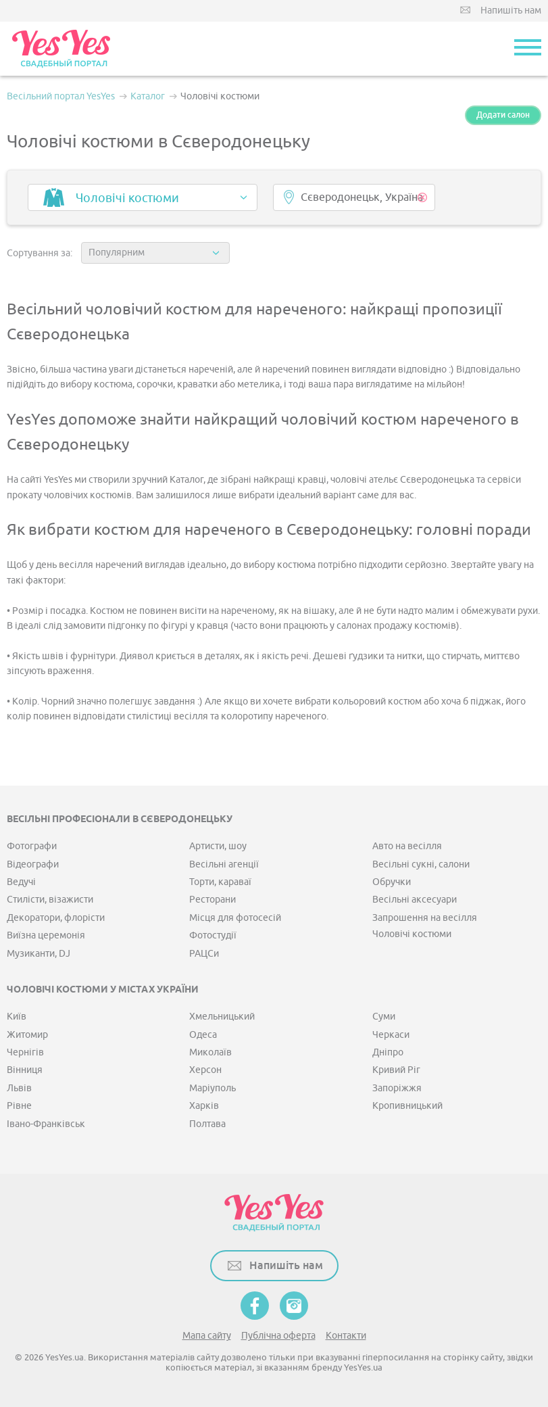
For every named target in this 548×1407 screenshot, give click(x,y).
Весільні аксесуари (414, 899)
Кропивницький (407, 1106)
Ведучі (21, 882)
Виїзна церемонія (46, 935)
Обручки (391, 882)
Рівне (19, 1106)
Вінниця (25, 1070)
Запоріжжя (397, 1088)
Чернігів (25, 1052)
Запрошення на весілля (424, 918)
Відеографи (33, 864)
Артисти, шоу (218, 846)
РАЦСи (204, 953)
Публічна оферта (278, 1335)
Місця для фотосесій (235, 918)
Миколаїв (210, 1052)
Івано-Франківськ (46, 1124)
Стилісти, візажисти (50, 899)
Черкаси (390, 1035)
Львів (19, 1088)
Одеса (203, 1035)
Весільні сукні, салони (421, 864)
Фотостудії (212, 935)
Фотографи (32, 846)
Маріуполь (212, 1088)
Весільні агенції (224, 864)
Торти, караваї (220, 882)
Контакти (346, 1335)
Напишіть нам (510, 10)
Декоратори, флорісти (56, 918)
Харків (204, 1106)
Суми (383, 1016)
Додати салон (503, 115)
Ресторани (212, 899)
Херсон (205, 1070)
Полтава (207, 1124)
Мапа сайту (206, 1335)
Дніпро (387, 1052)
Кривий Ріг (396, 1070)
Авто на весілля (407, 846)
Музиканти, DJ (38, 953)
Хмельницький (222, 1016)
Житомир (27, 1035)
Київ (16, 1016)
